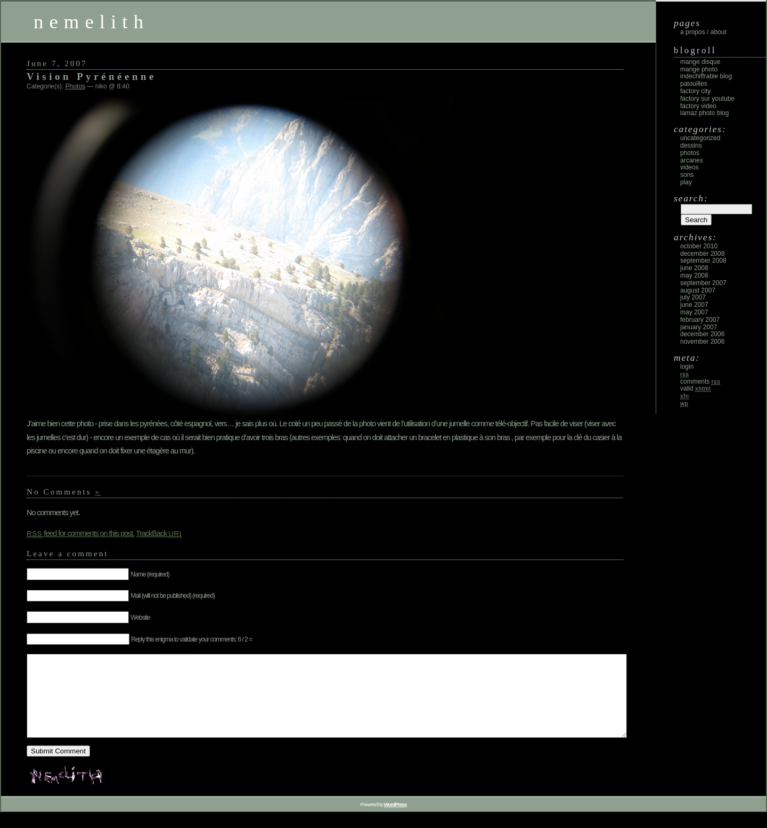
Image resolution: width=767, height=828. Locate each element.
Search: (691, 198)
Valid (695, 388)
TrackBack (159, 533)
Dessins (691, 145)
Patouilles (693, 83)
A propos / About (703, 32)
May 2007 (694, 312)
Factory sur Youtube (707, 98)
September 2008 (703, 260)
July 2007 (693, 297)
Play (686, 182)
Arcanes (691, 160)
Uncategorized (700, 138)
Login (686, 366)
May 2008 (694, 275)
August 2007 (697, 290)
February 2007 (700, 319)
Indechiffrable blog (706, 76)
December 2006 (702, 334)
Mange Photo (698, 69)
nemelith (91, 22)
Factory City (695, 91)
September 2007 (703, 283)
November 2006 (702, 341)
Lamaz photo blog (704, 113)
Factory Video (698, 106)
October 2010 (698, 246)
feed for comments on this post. (80, 533)
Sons (686, 174)
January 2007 (698, 327)
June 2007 (694, 305)
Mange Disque (700, 62)
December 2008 (702, 253)
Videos (689, 167)
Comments (700, 381)
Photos (75, 86)
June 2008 (694, 268)
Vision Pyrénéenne (92, 76)
